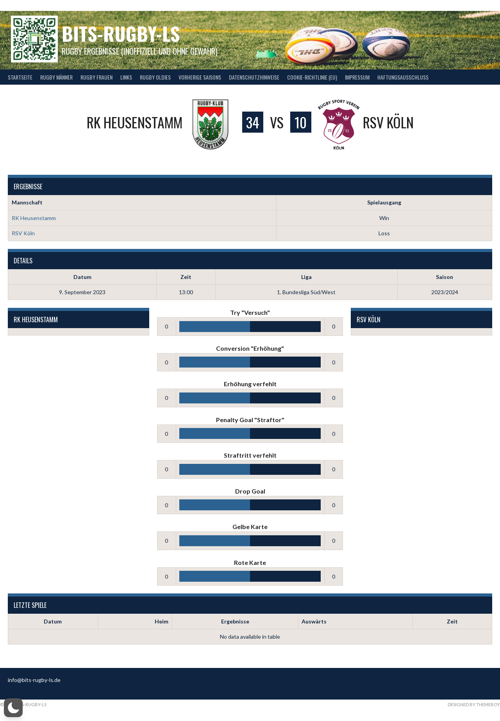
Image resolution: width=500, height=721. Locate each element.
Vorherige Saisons (200, 77)
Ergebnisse (235, 621)
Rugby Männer (56, 77)
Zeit (452, 621)
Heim (161, 621)
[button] (13, 707)
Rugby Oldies (155, 77)
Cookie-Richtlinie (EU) (312, 77)
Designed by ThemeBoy (474, 704)
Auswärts (314, 621)
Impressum (357, 77)
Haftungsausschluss (403, 77)
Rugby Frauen (96, 77)
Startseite (20, 77)
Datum (53, 621)
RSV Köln (23, 233)
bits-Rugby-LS (121, 33)
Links (126, 77)
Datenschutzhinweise (254, 77)
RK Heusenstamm (34, 218)
